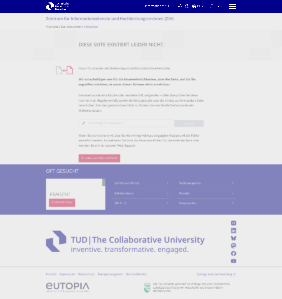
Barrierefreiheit (136, 274)
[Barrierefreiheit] (187, 6)
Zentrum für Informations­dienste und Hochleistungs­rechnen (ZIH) (110, 19)
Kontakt (184, 193)
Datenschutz (86, 274)
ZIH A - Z (120, 203)
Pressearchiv (187, 203)
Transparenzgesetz (110, 274)
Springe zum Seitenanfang (214, 274)
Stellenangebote (190, 183)
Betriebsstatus (124, 193)
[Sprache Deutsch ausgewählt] (198, 6)
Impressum (67, 274)
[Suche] (216, 6)
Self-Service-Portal (126, 183)
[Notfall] (180, 6)
